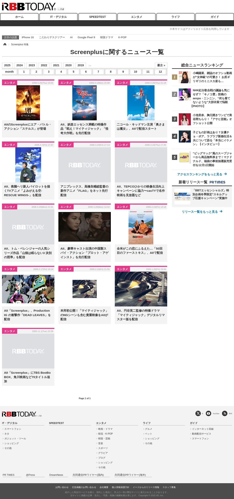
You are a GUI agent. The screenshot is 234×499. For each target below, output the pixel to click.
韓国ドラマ (106, 37)
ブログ (101, 457)
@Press (30, 475)
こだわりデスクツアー (52, 37)
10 (135, 71)
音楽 (100, 443)
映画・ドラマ (105, 429)
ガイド (215, 16)
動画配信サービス (201, 433)
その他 (8, 448)
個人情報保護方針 (120, 487)
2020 (68, 65)
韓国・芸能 (104, 438)
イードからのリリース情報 (146, 487)
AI (71, 37)
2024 (19, 65)
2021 (56, 65)
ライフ (175, 16)
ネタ (6, 433)
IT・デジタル (58, 16)
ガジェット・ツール (15, 438)
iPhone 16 (28, 37)
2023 (32, 65)
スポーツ (103, 448)
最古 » (161, 65)
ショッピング (11, 443)
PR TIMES (8, 475)
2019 (81, 65)
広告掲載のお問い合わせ (84, 487)
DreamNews (56, 475)
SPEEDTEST (97, 16)
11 (148, 71)
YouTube (216, 413)
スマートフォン (12, 429)
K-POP (122, 37)
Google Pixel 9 (86, 37)
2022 (44, 65)
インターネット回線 (203, 429)
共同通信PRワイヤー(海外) (130, 475)
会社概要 (104, 487)
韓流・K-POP (105, 433)
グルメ (148, 429)
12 (160, 71)
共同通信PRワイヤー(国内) (88, 475)
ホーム (19, 16)
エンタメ (136, 16)
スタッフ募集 (169, 487)
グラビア (103, 453)
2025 (7, 65)
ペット (148, 433)
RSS (230, 413)
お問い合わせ (62, 487)
